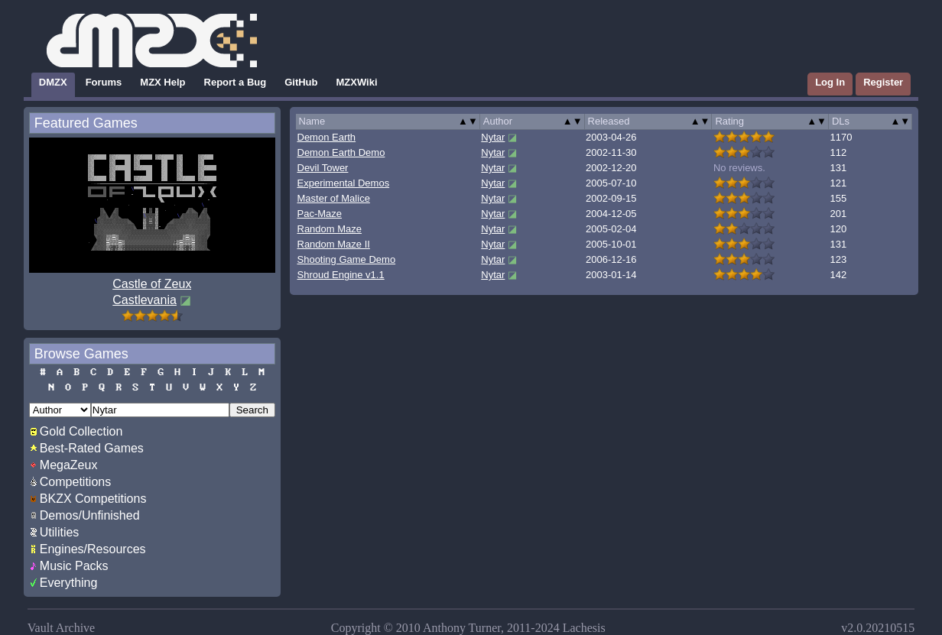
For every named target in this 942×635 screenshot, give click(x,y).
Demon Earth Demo (341, 152)
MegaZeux (69, 464)
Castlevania (144, 299)
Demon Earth (326, 137)
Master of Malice (333, 198)
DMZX (53, 82)
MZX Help (162, 82)
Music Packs (74, 565)
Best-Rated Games (92, 448)
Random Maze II (333, 244)
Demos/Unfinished (90, 515)
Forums (104, 82)
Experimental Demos (343, 183)
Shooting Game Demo (346, 259)
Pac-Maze (320, 213)
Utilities (60, 532)
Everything (69, 582)
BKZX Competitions (93, 498)
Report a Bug (235, 82)
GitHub (300, 82)
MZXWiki (357, 82)
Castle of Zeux (151, 283)
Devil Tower (323, 167)
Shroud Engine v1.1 (341, 274)
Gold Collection (81, 431)
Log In (830, 82)
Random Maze (329, 229)
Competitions (75, 481)
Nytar (493, 137)
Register (883, 82)
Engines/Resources (93, 549)
